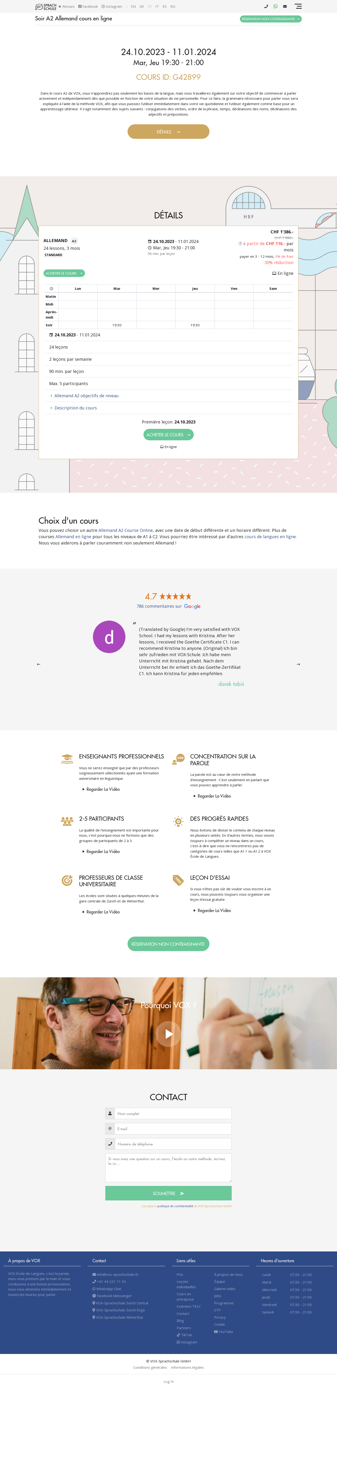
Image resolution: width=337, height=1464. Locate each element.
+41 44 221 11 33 (109, 1281)
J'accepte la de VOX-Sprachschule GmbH (187, 1206)
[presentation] (38, 664)
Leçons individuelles (186, 1284)
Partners (184, 1327)
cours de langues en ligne (270, 536)
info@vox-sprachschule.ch (115, 1274)
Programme (224, 1303)
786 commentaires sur (169, 606)
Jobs (217, 1295)
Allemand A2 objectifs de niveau (84, 395)
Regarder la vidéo (84, 789)
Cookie (219, 1324)
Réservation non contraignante (271, 19)
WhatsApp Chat (106, 1288)
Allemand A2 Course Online (126, 530)
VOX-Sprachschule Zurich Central (120, 1303)
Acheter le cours (64, 273)
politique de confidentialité (175, 1206)
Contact (183, 1313)
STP (217, 1310)
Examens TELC (189, 1306)
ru (172, 6)
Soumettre (168, 1193)
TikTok (184, 1334)
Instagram (112, 6)
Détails (168, 132)
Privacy (220, 1317)
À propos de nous (228, 1274)
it (157, 6)
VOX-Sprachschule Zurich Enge (118, 1310)
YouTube (223, 1331)
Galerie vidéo (224, 1288)
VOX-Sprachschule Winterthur (117, 1317)
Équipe (219, 1281)
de (141, 6)
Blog (180, 1320)
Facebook (88, 6)
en (133, 6)
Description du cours (73, 408)
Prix (180, 1274)
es (165, 6)
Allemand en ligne (73, 536)
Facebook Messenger (112, 1295)
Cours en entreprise (185, 1296)
